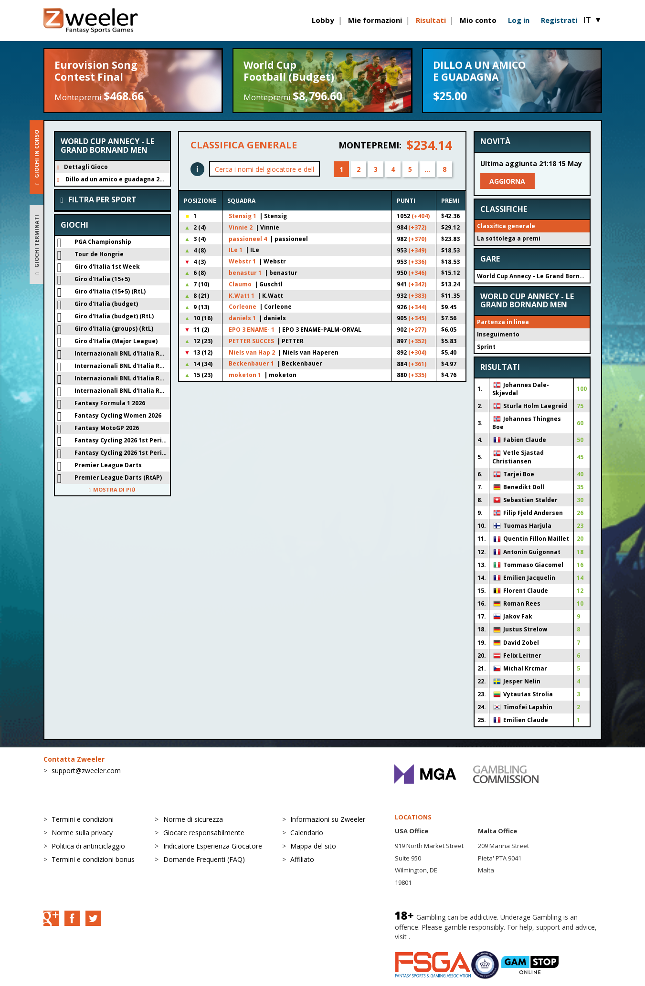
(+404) (421, 216)
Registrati (559, 20)
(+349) (417, 250)
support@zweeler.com (86, 770)
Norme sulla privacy (82, 832)
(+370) (417, 239)
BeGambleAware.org (444, 936)
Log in (518, 20)
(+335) (417, 375)
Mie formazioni (375, 20)
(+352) (417, 341)
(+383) (417, 296)
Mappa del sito (313, 845)
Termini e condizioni (83, 819)
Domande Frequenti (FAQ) (204, 859)
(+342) (417, 284)
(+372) (417, 227)
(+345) (417, 318)
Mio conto (478, 20)
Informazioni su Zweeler (327, 819)
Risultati (431, 20)
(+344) (417, 307)
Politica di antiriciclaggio (88, 845)
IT (592, 20)
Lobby (323, 20)
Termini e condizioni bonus (93, 859)
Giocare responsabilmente (203, 832)
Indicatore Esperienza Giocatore (212, 845)
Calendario (306, 832)
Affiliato (302, 859)
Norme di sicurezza (193, 819)
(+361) (417, 364)
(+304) (417, 352)
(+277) (417, 329)
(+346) (417, 273)
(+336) (417, 262)
